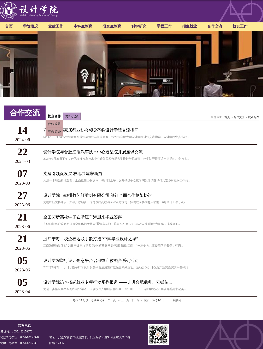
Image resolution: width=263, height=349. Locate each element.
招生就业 (189, 26)
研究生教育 (112, 26)
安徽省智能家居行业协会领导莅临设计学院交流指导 (91, 130)
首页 (9, 26)
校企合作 (253, 117)
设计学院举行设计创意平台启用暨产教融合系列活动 (91, 260)
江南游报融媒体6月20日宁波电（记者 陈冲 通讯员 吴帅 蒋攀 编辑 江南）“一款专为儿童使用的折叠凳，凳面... (113, 245)
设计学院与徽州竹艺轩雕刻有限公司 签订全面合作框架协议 (97, 195)
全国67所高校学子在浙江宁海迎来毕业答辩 (82, 217)
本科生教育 (83, 26)
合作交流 (214, 26)
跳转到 (177, 300)
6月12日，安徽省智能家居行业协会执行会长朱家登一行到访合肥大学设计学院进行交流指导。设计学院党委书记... (116, 137)
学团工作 (164, 26)
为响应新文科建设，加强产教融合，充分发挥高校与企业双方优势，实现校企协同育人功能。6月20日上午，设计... (116, 202)
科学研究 (139, 26)
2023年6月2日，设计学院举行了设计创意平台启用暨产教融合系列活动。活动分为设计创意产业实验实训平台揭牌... (117, 267)
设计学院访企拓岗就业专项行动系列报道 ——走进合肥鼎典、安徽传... (107, 282)
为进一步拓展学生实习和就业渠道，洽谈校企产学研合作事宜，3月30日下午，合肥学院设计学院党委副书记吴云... (116, 289)
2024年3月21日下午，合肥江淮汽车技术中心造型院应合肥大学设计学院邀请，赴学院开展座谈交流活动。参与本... (116, 158)
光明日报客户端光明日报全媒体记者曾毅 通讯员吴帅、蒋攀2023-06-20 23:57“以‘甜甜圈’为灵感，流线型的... (111, 223)
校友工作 (240, 26)
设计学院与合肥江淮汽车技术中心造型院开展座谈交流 (93, 152)
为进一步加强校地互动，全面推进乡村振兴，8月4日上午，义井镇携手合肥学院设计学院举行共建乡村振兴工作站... (117, 180)
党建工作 (55, 26)
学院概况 (30, 26)
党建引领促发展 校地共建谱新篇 (72, 173)
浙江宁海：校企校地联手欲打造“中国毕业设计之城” (90, 238)
